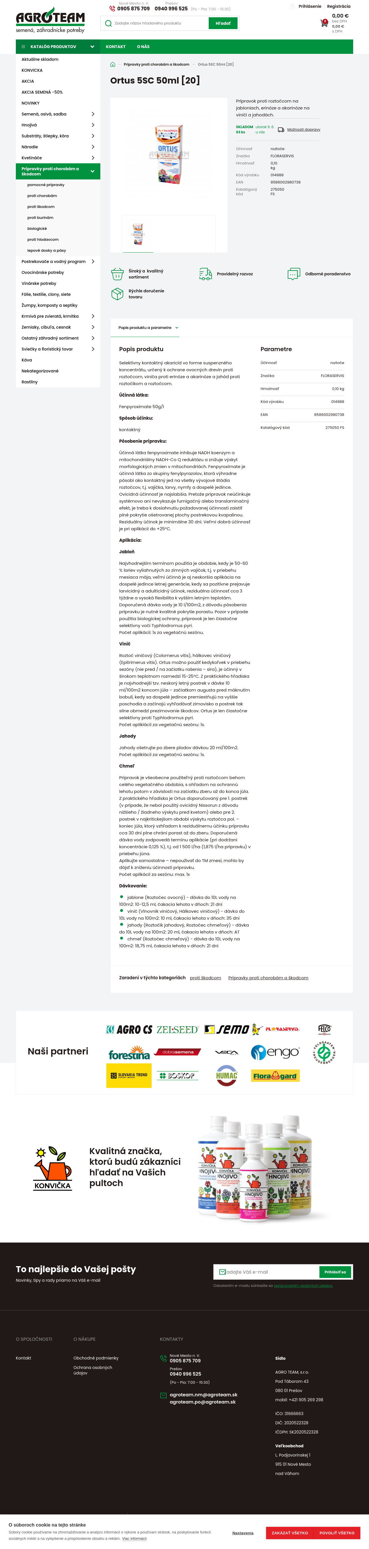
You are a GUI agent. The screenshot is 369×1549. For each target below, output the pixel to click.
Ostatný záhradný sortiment (50, 338)
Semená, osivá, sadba (44, 114)
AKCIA (28, 81)
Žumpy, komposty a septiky (50, 305)
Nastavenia (240, 1532)
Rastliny (30, 382)
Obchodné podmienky (96, 1355)
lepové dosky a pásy (46, 250)
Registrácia (339, 6)
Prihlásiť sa (335, 1269)
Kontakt (116, 47)
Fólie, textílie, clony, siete (46, 294)
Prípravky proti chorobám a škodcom (50, 171)
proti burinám (40, 217)
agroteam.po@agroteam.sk (211, 1403)
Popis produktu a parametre (145, 324)
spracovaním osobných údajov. (303, 1282)
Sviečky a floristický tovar (47, 349)
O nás (143, 47)
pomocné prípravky (46, 185)
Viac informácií (146, 1538)
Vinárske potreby (39, 283)
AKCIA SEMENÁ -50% (42, 92)
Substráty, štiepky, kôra (45, 136)
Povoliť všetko (337, 1532)
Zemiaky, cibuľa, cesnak (46, 327)
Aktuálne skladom (40, 59)
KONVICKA (32, 70)
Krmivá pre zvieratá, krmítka (50, 316)
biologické (37, 228)
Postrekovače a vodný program (54, 261)
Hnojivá (29, 125)
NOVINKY (30, 103)
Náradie (30, 147)
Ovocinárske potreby (43, 272)
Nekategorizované (40, 371)
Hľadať (223, 23)
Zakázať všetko (287, 1532)
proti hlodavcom (43, 239)
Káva (27, 360)
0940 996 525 (171, 9)
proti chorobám (42, 195)
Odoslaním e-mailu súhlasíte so (273, 1282)
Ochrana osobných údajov (93, 1367)
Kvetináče (32, 158)
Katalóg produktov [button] (53, 47)
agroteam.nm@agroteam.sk (212, 1394)
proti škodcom (41, 206)
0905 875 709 (133, 9)
